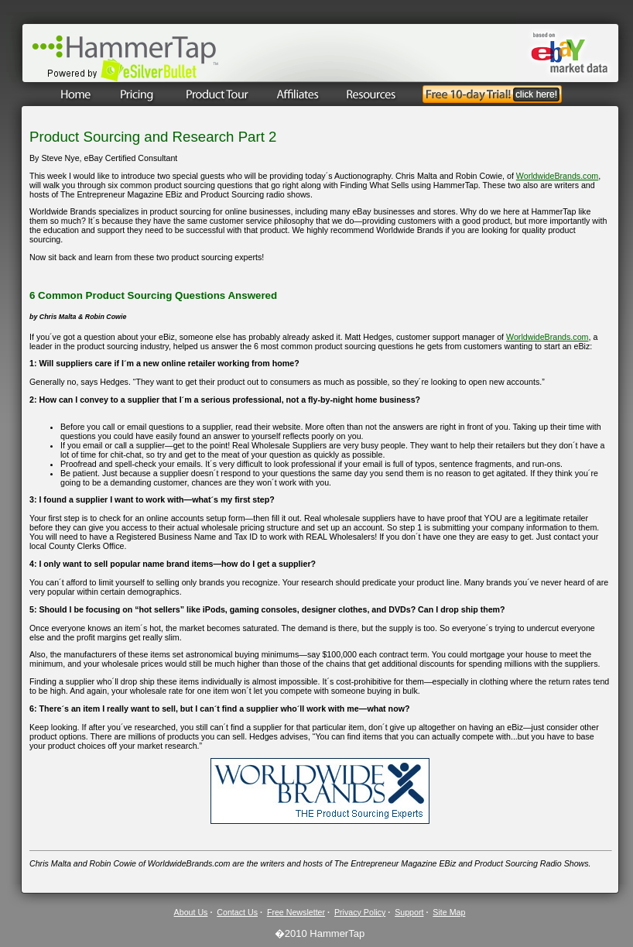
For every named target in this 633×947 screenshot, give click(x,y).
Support (409, 912)
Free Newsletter (296, 912)
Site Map (449, 912)
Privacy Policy (359, 912)
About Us (191, 912)
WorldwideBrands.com (557, 175)
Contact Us (237, 912)
